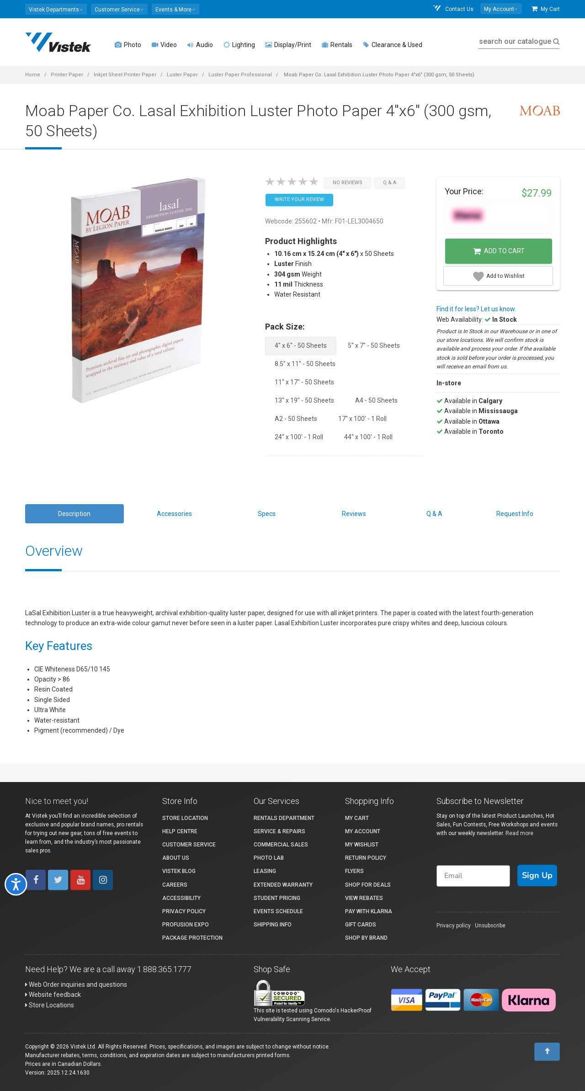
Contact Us (452, 8)
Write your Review (299, 199)
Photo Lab (269, 858)
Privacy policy (453, 925)
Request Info (514, 513)
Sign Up (537, 875)
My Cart (546, 8)
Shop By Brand (366, 938)
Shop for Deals (368, 885)
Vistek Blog (179, 871)
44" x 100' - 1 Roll (368, 437)
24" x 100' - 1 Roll (299, 437)
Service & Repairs (279, 831)
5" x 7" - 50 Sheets (374, 345)
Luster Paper (182, 75)
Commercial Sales (281, 844)
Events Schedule (278, 911)
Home (32, 75)
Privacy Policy (184, 911)
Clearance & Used (392, 44)
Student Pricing (277, 898)
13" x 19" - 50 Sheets (304, 400)
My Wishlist (361, 844)
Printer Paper (67, 75)
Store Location (185, 818)
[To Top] (547, 1052)
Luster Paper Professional (240, 75)
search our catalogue (518, 41)
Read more (519, 833)
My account (362, 831)
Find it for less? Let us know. (476, 309)
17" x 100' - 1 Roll (362, 418)
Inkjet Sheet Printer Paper (125, 75)
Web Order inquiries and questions (76, 984)
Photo (128, 44)
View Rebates (364, 898)
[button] (56, 9)
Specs (267, 513)
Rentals (336, 44)
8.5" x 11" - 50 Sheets (305, 363)
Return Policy (365, 858)
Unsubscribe (490, 925)
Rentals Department (284, 818)
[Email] (473, 876)
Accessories (174, 513)
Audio (200, 44)
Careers (174, 885)
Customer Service (189, 844)
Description (74, 513)
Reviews (354, 513)
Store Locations (49, 1005)
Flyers (354, 871)
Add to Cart (499, 251)
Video (164, 44)
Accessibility (181, 898)
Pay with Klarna (368, 911)
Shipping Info (273, 924)
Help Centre (179, 831)
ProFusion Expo (185, 924)
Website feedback (53, 994)
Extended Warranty (283, 885)
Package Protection (192, 938)
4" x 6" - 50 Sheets (301, 345)
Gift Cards (360, 924)
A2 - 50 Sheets (296, 418)
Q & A (434, 513)
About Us (175, 858)
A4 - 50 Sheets (376, 400)
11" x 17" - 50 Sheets (304, 382)
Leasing (265, 871)
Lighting (239, 44)
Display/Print (288, 44)
